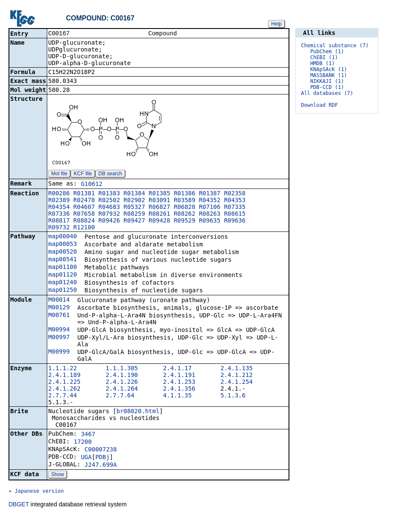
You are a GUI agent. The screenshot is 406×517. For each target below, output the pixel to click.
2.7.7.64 (120, 396)
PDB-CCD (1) (327, 87)
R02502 (109, 200)
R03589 (184, 200)
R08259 (134, 214)
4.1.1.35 (177, 396)
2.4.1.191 (179, 375)
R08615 (235, 214)
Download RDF (319, 105)
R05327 (134, 207)
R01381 (84, 194)
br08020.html (137, 411)
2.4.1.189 (64, 375)
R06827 (159, 207)
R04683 (109, 207)
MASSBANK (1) (328, 75)
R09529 (184, 221)
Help (276, 24)
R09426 (109, 221)
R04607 (84, 207)
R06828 (184, 207)
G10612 (92, 184)
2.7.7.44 (62, 396)
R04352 (209, 200)
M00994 (59, 330)
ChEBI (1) (324, 57)
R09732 (59, 228)
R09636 (235, 221)
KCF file (83, 174)
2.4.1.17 (177, 369)
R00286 (59, 194)
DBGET (19, 505)
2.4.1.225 (64, 382)
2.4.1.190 (122, 375)
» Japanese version (36, 492)
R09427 (134, 221)
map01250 (62, 290)
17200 (82, 442)
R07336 (59, 214)
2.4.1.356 (179, 389)
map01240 (62, 283)
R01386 (184, 194)
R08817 (59, 221)
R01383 (109, 194)
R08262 (184, 214)
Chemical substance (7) (335, 46)
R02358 (235, 194)
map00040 (62, 237)
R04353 (235, 200)
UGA (86, 457)
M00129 (59, 308)
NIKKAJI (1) (327, 81)
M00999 (59, 352)
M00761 (59, 315)
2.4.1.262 (64, 389)
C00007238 (101, 450)
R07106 (209, 207)
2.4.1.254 (236, 382)
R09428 (159, 221)
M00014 (59, 300)
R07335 (235, 207)
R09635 (209, 221)
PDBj (102, 457)
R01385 (159, 194)
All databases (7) (327, 93)
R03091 (159, 200)
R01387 (209, 194)
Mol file (59, 174)
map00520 (62, 252)
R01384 (134, 194)
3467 (88, 434)
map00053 (62, 244)
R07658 (84, 214)
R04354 (59, 207)
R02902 (134, 200)
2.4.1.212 (236, 375)
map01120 (62, 275)
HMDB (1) (322, 63)
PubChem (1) (327, 51)
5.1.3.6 (233, 396)
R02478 (84, 200)
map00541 (62, 260)
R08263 (209, 214)
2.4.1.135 (236, 369)
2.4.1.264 (122, 389)
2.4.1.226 (122, 382)
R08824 (84, 221)
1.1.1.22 (62, 369)
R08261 (159, 214)
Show (57, 475)
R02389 (59, 200)
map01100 (62, 267)
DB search (110, 174)
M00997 (59, 337)
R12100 (84, 228)
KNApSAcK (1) (328, 69)
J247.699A (101, 465)
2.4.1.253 (179, 382)
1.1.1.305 (122, 369)
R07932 (109, 214)
